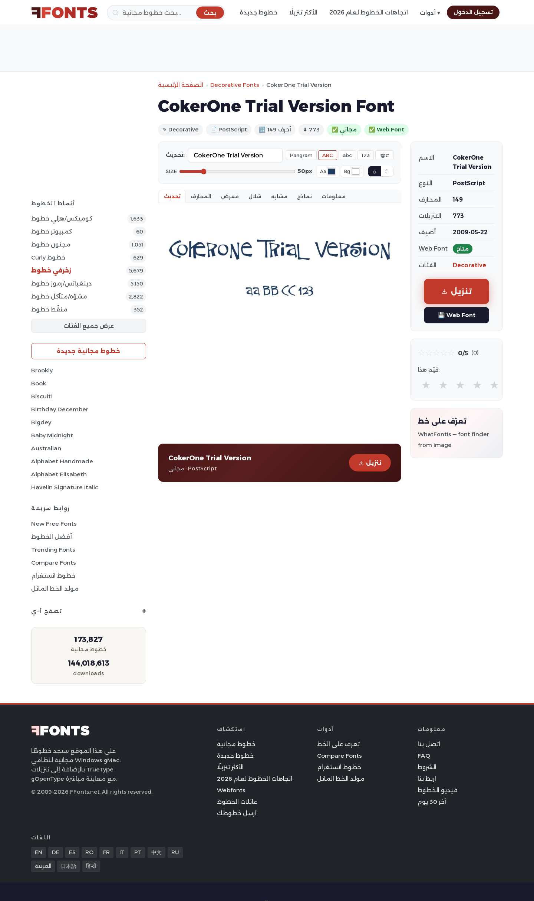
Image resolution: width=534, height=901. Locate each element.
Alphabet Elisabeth (59, 474)
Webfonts (231, 790)
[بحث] (166, 12)
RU (175, 852)
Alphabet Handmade (62, 461)
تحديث (172, 196)
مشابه (279, 196)
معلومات (334, 196)
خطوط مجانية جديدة (89, 351)
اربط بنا (427, 778)
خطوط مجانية (236, 744)
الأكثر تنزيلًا (303, 12)
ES (72, 852)
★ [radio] (426, 384)
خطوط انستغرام (53, 575)
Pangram (301, 155)
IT (122, 852)
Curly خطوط (48, 257)
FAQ (424, 755)
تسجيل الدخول (473, 12)
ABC (327, 155)
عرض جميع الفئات (88, 325)
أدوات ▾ (430, 12)
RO (89, 852)
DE (55, 852)
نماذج (304, 196)
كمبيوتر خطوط (51, 231)
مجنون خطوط (50, 244)
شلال (254, 196)
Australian (46, 448)
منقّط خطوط (49, 309)
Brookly (42, 370)
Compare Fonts (53, 562)
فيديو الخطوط (438, 790)
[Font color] (331, 171)
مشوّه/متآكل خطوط (59, 296)
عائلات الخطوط (237, 801)
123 (366, 155)
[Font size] (237, 171)
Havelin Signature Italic (64, 487)
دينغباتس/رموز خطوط (61, 283)
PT (138, 852)
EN (38, 852)
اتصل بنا (429, 744)
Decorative (469, 265)
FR (106, 852)
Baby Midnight (52, 435)
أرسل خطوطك (237, 813)
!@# (384, 155)
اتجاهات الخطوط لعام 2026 (368, 12)
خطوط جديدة (258, 12)
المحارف (201, 196)
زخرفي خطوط (51, 270)
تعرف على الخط (338, 744)
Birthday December (59, 409)
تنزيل (370, 462)
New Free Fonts (54, 523)
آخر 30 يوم (432, 801)
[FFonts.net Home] (64, 13)
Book (38, 383)
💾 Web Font (456, 315)
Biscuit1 (42, 396)
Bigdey (41, 422)
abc (347, 155)
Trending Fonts (53, 549)
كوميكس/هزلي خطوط (61, 218)
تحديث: (175, 154)
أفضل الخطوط (51, 536)
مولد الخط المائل (55, 588)
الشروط (427, 767)
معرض (230, 196)
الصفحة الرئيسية (180, 84)
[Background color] (355, 171)
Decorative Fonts (234, 84)
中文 (156, 852)
